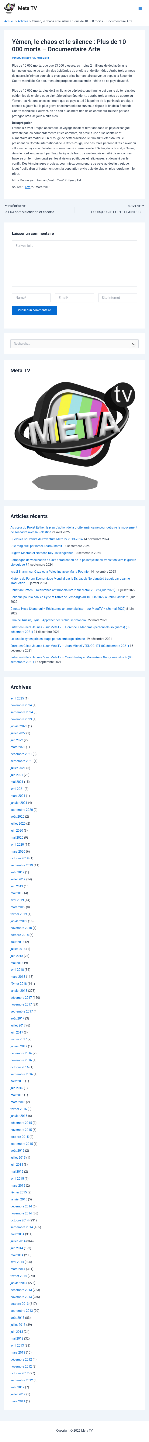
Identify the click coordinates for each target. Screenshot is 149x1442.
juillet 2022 (17, 733)
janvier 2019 (18, 921)
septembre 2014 (21, 1227)
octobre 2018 (19, 935)
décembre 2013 (21, 1290)
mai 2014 (16, 1255)
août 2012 (17, 1387)
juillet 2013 (17, 1324)
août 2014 (17, 1234)
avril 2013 (17, 1345)
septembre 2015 (21, 1143)
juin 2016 (16, 1088)
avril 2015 (17, 1178)
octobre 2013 (19, 1304)
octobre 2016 (19, 1067)
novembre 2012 (21, 1366)
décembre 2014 (21, 1206)
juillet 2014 (17, 1241)
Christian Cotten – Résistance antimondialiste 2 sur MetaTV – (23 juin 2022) (62, 590)
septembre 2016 (21, 1074)
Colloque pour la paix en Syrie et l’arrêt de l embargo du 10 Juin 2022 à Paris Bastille (67, 597)
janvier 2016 (18, 1116)
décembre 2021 (21, 754)
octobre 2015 (19, 1136)
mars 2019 (17, 907)
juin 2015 (16, 1164)
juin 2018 (16, 956)
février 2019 (18, 914)
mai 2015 (16, 1171)
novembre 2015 (21, 1130)
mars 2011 (17, 1401)
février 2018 (18, 983)
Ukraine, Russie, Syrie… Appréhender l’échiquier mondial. (48, 620)
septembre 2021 (21, 761)
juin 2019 (16, 886)
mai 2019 (16, 893)
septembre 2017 (21, 1011)
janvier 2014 (18, 1283)
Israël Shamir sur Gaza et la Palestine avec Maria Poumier (50, 571)
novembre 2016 (21, 1060)
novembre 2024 (21, 705)
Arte (27, 187)
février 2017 (18, 1039)
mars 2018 (17, 977)
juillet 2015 (17, 1157)
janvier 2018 (18, 990)
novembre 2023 (21, 719)
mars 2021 (17, 796)
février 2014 (18, 1276)
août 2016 (17, 1081)
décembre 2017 (21, 997)
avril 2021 (17, 789)
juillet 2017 (17, 1025)
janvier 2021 (18, 802)
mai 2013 (16, 1338)
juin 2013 (16, 1331)
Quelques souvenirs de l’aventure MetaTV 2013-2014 (46, 539)
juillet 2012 (17, 1394)
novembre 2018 (21, 928)
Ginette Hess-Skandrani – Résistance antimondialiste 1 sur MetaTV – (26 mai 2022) (67, 608)
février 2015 (18, 1192)
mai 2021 (16, 782)
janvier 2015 (18, 1199)
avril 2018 (17, 970)
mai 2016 (16, 1095)
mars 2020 (17, 851)
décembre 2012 (21, 1359)
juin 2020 (16, 830)
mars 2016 (17, 1102)
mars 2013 (17, 1352)
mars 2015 (17, 1185)
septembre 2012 (21, 1380)
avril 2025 (17, 698)
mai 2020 (16, 837)
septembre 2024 (21, 712)
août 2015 (17, 1150)
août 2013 (17, 1317)
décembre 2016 (21, 1053)
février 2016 (18, 1109)
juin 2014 (16, 1248)
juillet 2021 (17, 768)
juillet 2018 (17, 949)
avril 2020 (17, 844)
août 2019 (17, 872)
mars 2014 (17, 1269)
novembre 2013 (21, 1297)
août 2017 (17, 1018)
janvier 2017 (18, 1046)
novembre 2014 (21, 1213)
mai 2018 (16, 963)
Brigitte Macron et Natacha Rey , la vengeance (41, 553)
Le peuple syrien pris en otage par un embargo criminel (48, 639)
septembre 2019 (21, 865)
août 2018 (17, 942)
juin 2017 (16, 1032)
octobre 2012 (19, 1373)
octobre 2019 (19, 858)
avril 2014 (17, 1262)
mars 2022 (17, 747)
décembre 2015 (21, 1123)
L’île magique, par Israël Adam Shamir (36, 546)
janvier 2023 (18, 726)
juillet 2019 (17, 879)
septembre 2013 (21, 1311)
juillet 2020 (17, 823)
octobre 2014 (19, 1220)
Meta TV (27, 8)
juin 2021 (16, 775)
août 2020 (17, 816)
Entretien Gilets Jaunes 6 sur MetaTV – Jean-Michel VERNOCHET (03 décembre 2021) (69, 646)
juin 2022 (16, 740)
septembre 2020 (21, 809)
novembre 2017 (21, 1004)
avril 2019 (17, 900)
